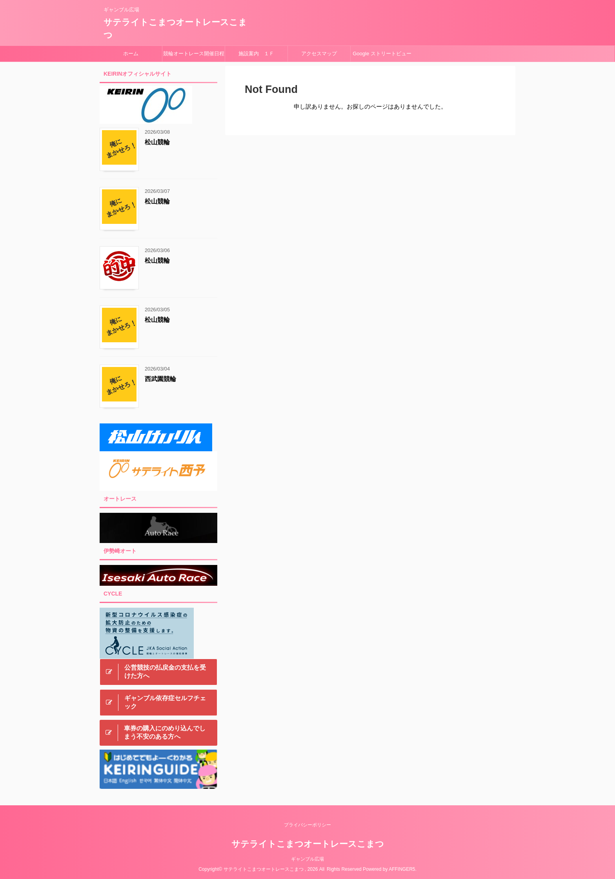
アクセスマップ (319, 53)
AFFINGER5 (402, 868)
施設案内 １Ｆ (256, 53)
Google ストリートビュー (382, 53)
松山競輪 (157, 142)
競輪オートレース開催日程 (193, 53)
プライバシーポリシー (307, 824)
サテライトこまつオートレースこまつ (307, 843)
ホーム (130, 53)
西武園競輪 (160, 379)
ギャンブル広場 (307, 858)
